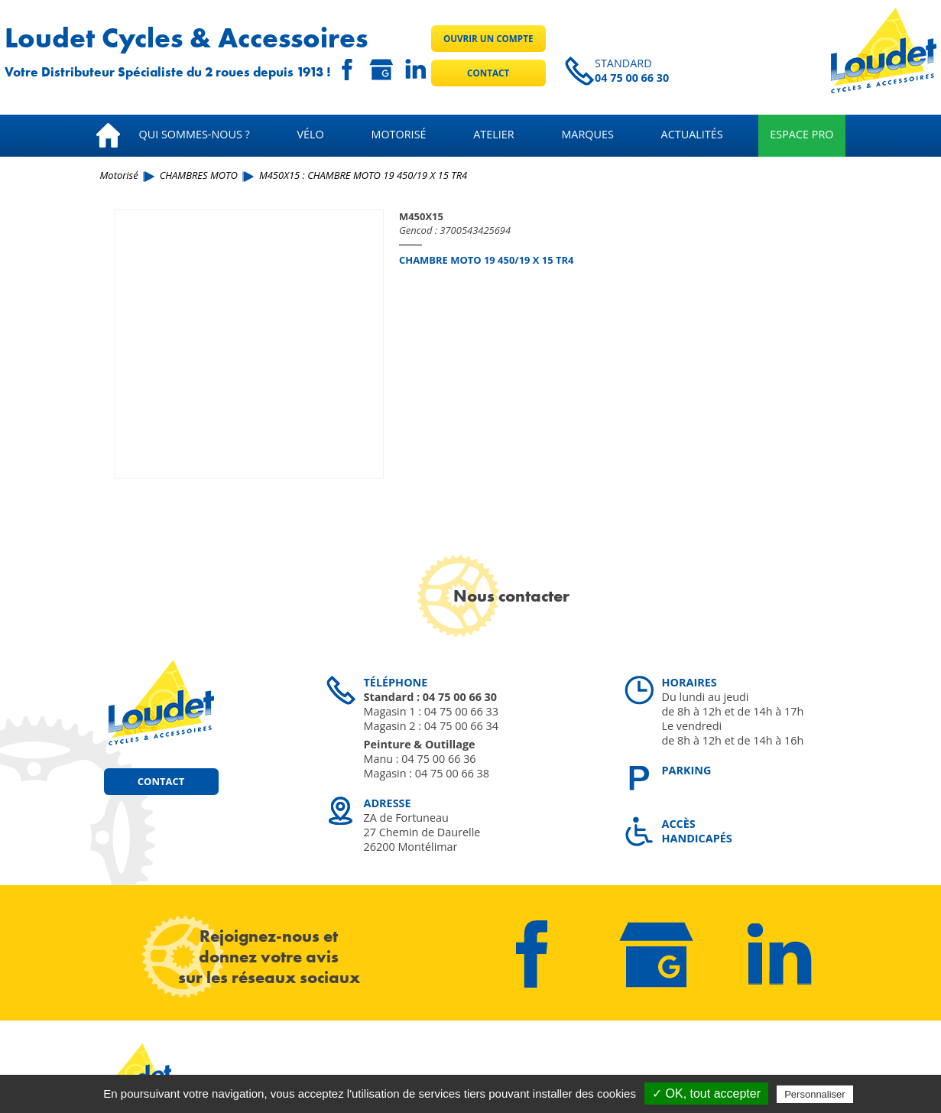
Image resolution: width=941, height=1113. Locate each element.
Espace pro (801, 134)
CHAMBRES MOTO (199, 175)
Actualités (692, 134)
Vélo (310, 134)
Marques (587, 134)
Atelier (493, 134)
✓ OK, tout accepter (706, 1093)
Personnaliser (814, 1094)
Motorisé (398, 134)
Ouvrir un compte (488, 38)
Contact (488, 73)
